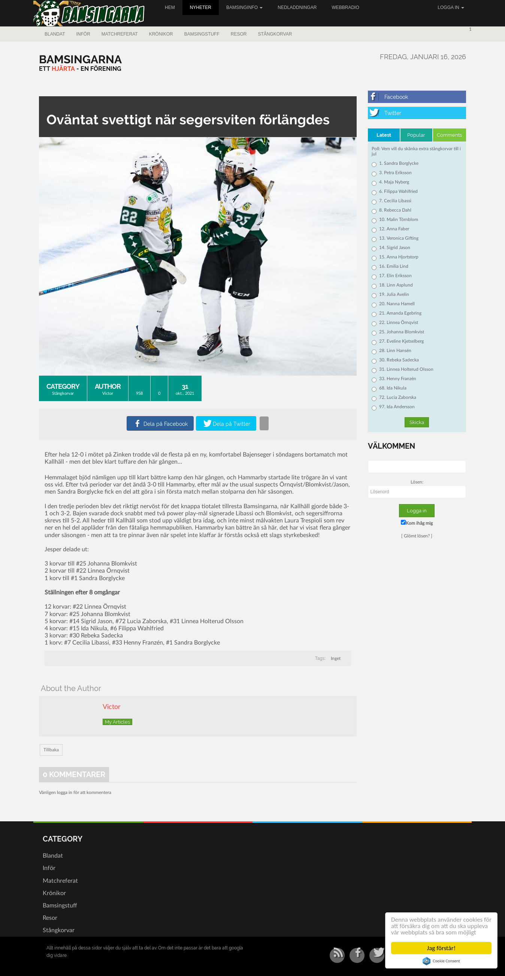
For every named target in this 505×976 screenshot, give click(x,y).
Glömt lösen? (417, 536)
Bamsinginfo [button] (244, 7)
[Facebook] (417, 97)
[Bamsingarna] (80, 59)
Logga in (451, 7)
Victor (107, 393)
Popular (416, 135)
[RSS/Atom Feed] (337, 955)
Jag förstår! (441, 948)
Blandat (55, 34)
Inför (83, 34)
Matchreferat (120, 34)
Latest (384, 135)
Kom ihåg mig (417, 522)
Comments (449, 135)
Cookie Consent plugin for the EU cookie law (441, 961)
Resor (239, 34)
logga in (64, 792)
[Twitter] (417, 113)
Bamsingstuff (202, 34)
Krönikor (161, 34)
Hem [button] (170, 7)
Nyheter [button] (200, 7)
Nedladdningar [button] (297, 7)
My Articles (117, 722)
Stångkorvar (275, 34)
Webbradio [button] (345, 7)
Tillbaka (51, 750)
